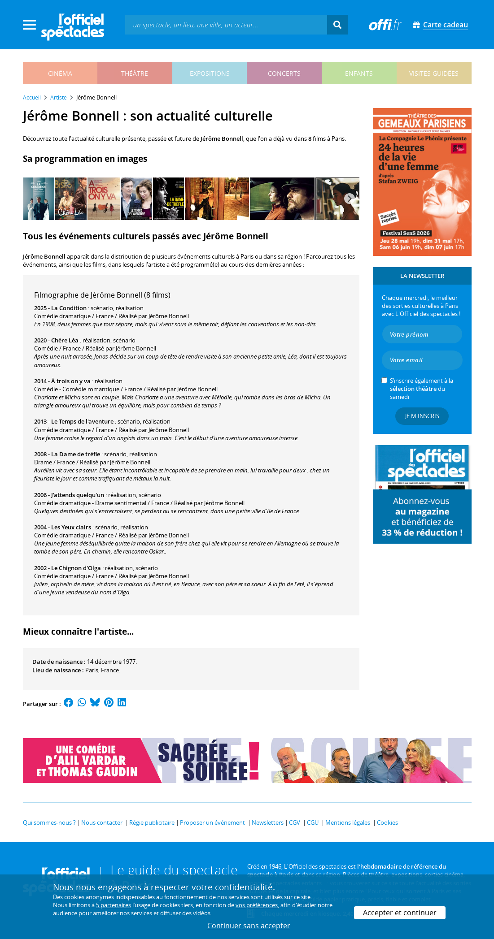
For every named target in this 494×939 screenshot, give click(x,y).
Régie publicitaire (152, 822)
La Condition (69, 308)
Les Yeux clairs (71, 527)
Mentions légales (347, 822)
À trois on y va (71, 381)
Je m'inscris (422, 416)
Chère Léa (65, 340)
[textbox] (226, 24)
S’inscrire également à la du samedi (421, 388)
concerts (284, 73)
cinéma (60, 73)
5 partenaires (113, 905)
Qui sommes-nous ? (49, 822)
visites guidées (434, 73)
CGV (294, 822)
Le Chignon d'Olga (76, 568)
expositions (210, 73)
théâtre (134, 73)
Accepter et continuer (400, 912)
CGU (313, 822)
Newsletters (268, 822)
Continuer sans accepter (248, 925)
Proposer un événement (212, 822)
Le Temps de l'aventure (82, 421)
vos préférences (257, 905)
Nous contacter (101, 822)
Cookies (387, 822)
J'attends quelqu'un (77, 495)
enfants (359, 73)
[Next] (349, 198)
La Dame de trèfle (75, 454)
